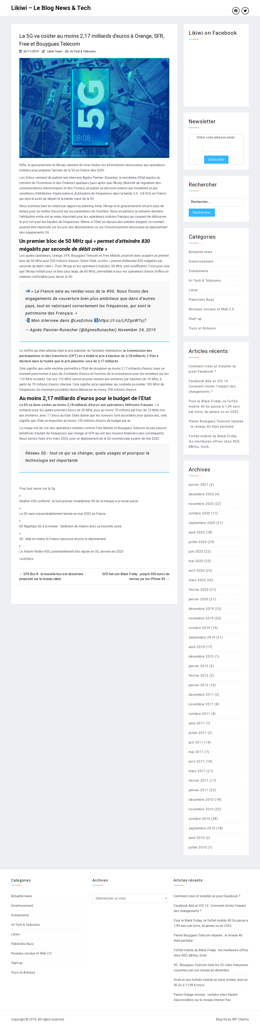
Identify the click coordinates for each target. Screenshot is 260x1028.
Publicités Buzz (201, 300)
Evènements (198, 271)
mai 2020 (196, 561)
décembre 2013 (201, 656)
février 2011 (199, 780)
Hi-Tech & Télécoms (83, 51)
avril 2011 (197, 761)
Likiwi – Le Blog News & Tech (51, 7)
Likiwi (193, 290)
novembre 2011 (201, 704)
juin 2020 (196, 551)
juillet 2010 (198, 847)
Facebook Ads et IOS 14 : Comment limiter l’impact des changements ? (212, 386)
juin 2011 (196, 742)
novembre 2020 (201, 504)
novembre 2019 (201, 618)
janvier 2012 (198, 685)
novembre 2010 (201, 809)
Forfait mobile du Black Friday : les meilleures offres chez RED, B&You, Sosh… (214, 441)
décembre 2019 (201, 609)
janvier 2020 (198, 599)
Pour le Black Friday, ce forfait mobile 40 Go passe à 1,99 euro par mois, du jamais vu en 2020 (214, 406)
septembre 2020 (202, 523)
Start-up (195, 319)
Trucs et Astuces (202, 328)
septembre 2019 (202, 637)
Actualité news (200, 252)
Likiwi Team (54, 51)
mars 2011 (197, 771)
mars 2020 (197, 580)
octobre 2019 (199, 628)
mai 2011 (196, 752)
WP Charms (240, 1019)
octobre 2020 (199, 513)
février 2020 (199, 590)
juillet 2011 (198, 733)
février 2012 (199, 675)
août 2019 (197, 647)
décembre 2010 (201, 800)
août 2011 (197, 723)
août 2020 (197, 532)
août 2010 (197, 838)
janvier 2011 (198, 790)
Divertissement (201, 261)
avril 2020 (197, 570)
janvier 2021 (198, 485)
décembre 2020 (201, 494)
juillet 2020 (198, 542)
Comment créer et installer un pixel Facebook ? (207, 896)
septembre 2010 (202, 828)
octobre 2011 (199, 714)
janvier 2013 (198, 666)
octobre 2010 (199, 819)
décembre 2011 (201, 695)
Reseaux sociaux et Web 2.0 (211, 309)
